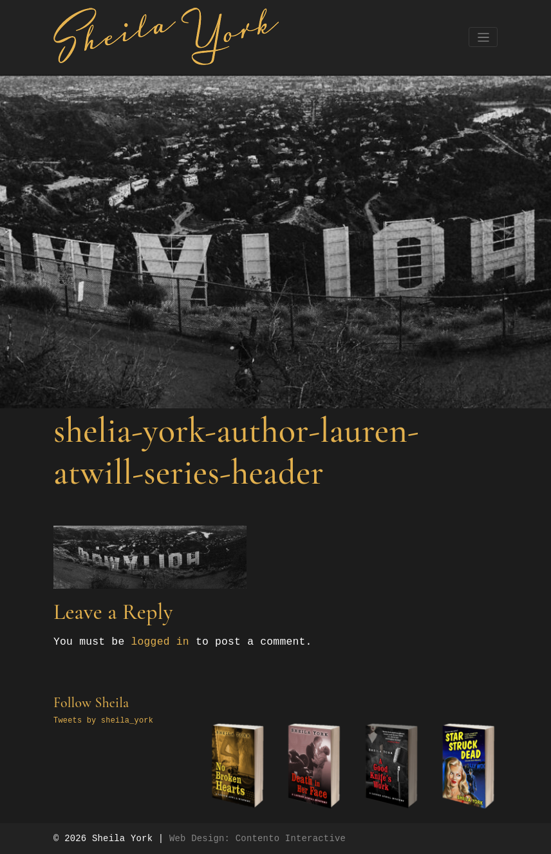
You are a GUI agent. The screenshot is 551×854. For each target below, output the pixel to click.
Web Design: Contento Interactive (257, 838)
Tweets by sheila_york (103, 720)
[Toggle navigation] (483, 37)
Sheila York (122, 838)
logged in (160, 642)
